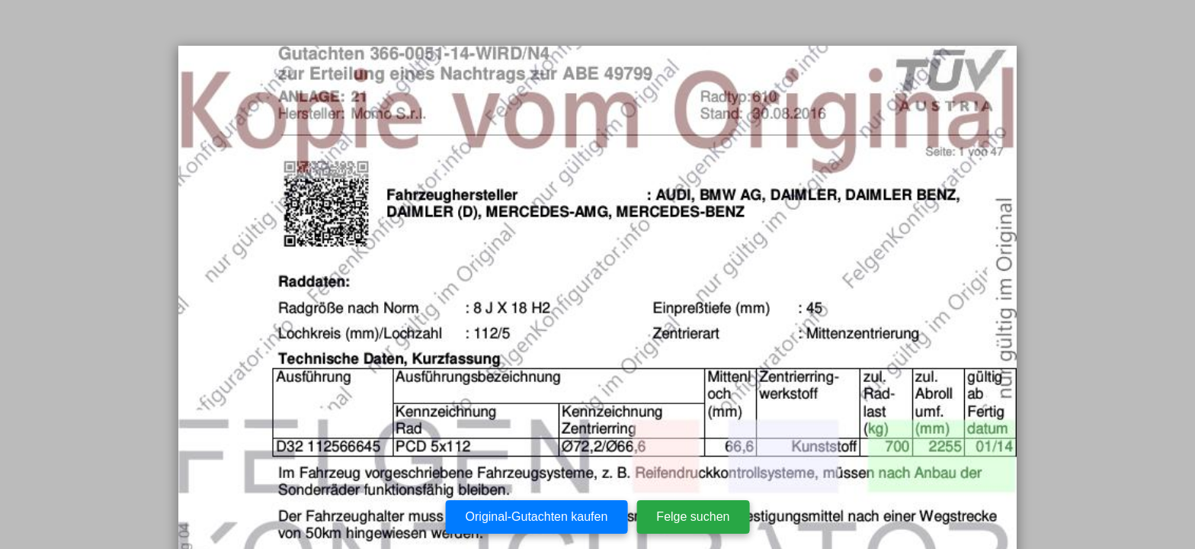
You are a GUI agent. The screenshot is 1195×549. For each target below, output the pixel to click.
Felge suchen (692, 516)
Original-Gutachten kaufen (537, 516)
